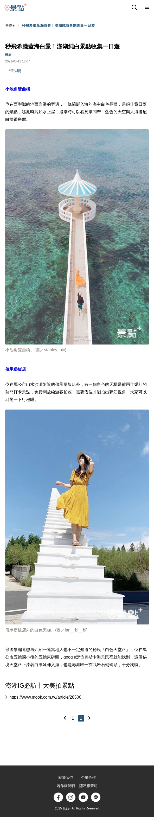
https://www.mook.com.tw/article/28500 (45, 697)
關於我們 (66, 777)
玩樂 (8, 55)
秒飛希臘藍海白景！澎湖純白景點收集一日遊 (58, 25)
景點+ (10, 25)
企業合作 (88, 777)
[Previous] (65, 718)
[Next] (89, 718)
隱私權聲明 (88, 786)
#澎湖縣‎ (15, 71)
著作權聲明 (66, 786)
